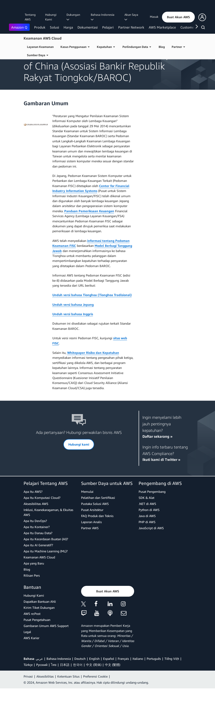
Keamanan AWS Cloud (43, 38)
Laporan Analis (91, 538)
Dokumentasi (88, 27)
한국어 (77, 681)
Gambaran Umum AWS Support (46, 642)
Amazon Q (19, 27)
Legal (27, 648)
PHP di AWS (147, 538)
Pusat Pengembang (152, 508)
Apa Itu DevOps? (35, 537)
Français (123, 675)
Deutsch (80, 675)
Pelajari (108, 27)
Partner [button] (178, 47)
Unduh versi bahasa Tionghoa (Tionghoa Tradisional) (92, 311)
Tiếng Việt (171, 675)
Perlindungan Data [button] (136, 47)
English (94, 675)
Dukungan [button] (74, 17)
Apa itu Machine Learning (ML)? (46, 568)
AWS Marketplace (162, 27)
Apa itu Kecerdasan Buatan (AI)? (46, 556)
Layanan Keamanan (40, 47)
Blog (162, 47)
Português (154, 675)
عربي (39, 675)
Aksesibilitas (45, 693)
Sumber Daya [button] (37, 55)
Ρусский (41, 681)
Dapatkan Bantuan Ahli (40, 618)
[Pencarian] (203, 28)
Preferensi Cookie (95, 693)
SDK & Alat (146, 514)
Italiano (138, 675)
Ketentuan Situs (68, 693)
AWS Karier (31, 654)
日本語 (64, 681)
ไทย (53, 681)
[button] (178, 17)
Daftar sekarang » (157, 453)
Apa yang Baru (34, 580)
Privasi (28, 693)
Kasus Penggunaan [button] (74, 47)
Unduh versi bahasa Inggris (72, 330)
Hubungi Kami (50, 17)
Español (108, 675)
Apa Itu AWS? (33, 508)
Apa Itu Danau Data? (38, 549)
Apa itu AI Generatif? (38, 562)
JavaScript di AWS (151, 545)
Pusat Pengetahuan (37, 636)
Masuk (154, 16)
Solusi (54, 27)
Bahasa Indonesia (59, 675)
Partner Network (131, 27)
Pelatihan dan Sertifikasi (98, 514)
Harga (68, 27)
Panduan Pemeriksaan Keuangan (89, 228)
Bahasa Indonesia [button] (103, 17)
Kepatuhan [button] (106, 47)
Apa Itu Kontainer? (37, 543)
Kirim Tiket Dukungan (39, 624)
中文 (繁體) (112, 681)
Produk (39, 27)
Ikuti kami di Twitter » (161, 476)
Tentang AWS (30, 17)
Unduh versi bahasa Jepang (73, 321)
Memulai (87, 508)
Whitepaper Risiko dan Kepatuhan (93, 369)
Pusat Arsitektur (92, 526)
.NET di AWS (147, 520)
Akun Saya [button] (132, 17)
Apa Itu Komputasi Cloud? (42, 514)
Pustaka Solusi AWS (95, 520)
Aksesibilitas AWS (36, 520)
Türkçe (28, 681)
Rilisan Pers (32, 592)
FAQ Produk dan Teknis (97, 532)
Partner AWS (90, 545)
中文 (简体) (93, 681)
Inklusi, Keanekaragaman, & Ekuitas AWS (48, 528)
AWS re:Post (32, 630)
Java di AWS (147, 532)
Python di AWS (149, 526)
